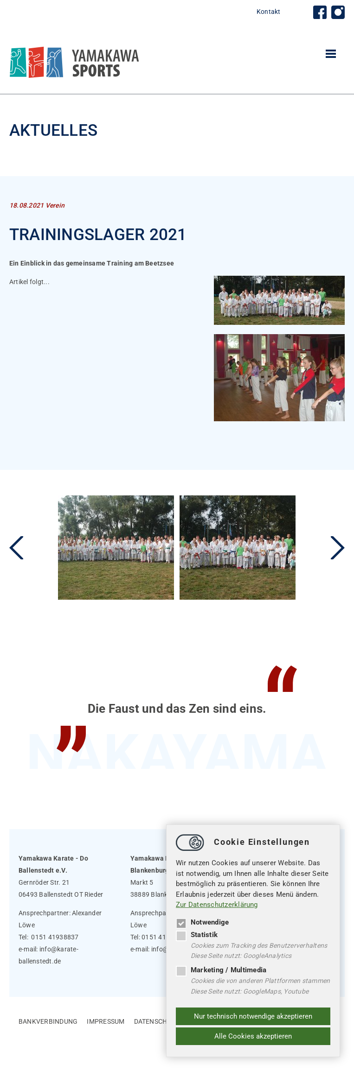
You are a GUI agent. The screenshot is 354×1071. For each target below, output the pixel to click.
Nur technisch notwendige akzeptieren (253, 1016)
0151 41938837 (54, 937)
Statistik (197, 934)
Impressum (105, 1021)
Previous (16, 547)
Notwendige (202, 922)
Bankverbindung (48, 1021)
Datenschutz (157, 1021)
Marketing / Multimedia (221, 970)
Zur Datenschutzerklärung (217, 904)
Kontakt (269, 11)
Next (338, 547)
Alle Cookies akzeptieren (253, 1036)
